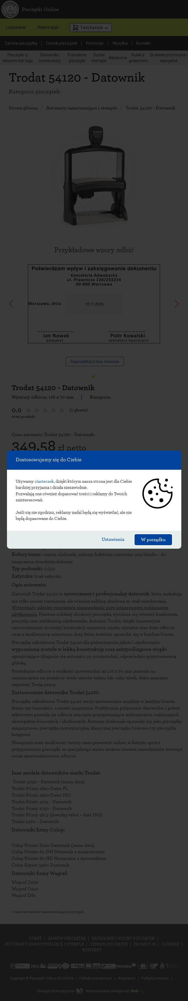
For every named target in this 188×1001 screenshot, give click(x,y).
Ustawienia (113, 539)
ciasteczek (44, 481)
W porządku (153, 539)
